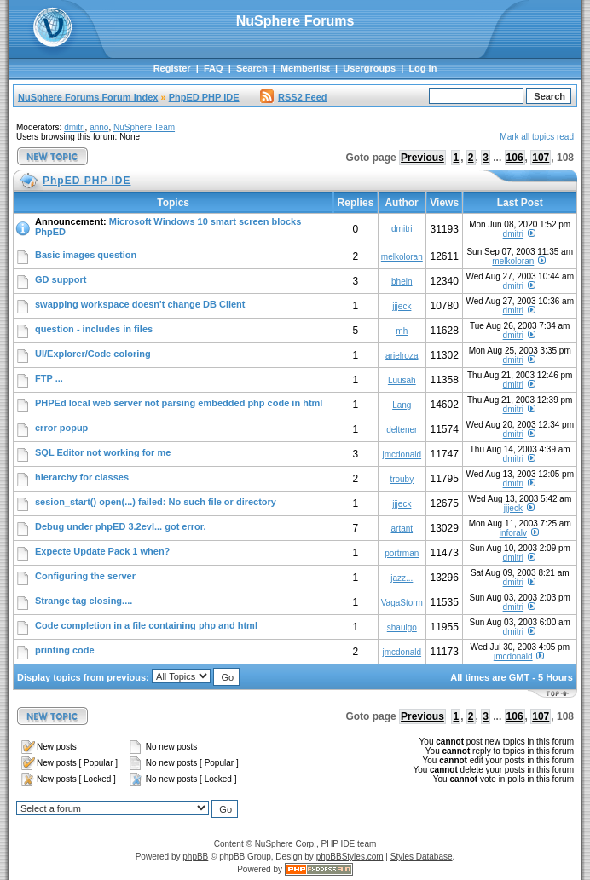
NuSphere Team (144, 127)
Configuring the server (85, 576)
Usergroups (369, 68)
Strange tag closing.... (83, 600)
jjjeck (401, 306)
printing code (65, 650)
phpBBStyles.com (350, 856)
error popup (61, 428)
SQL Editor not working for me (103, 452)
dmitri (74, 127)
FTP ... (49, 378)
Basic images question (85, 255)
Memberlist (305, 68)
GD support (61, 279)
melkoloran (402, 257)
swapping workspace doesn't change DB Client (140, 304)
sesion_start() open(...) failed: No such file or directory (155, 502)
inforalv (513, 533)
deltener (401, 429)
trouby (402, 479)
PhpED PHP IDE (204, 97)
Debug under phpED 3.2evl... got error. (120, 526)
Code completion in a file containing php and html (146, 625)
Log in (422, 68)
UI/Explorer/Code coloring (93, 353)
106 (514, 158)
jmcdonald (401, 454)
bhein (401, 281)
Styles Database (421, 856)
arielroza (401, 355)
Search (252, 68)
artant (402, 528)
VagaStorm (402, 602)
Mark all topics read (537, 136)
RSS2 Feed (293, 97)
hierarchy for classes (82, 477)
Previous (422, 158)
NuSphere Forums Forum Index (88, 97)
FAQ (213, 68)
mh (402, 331)
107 (540, 158)
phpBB (195, 856)
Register (172, 68)
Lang (401, 405)
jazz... (401, 578)
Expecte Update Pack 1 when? (102, 551)
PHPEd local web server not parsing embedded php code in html (178, 403)
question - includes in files (94, 329)
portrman (402, 553)
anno (99, 127)
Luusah (402, 380)
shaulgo (402, 627)
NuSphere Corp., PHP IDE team (316, 843)
